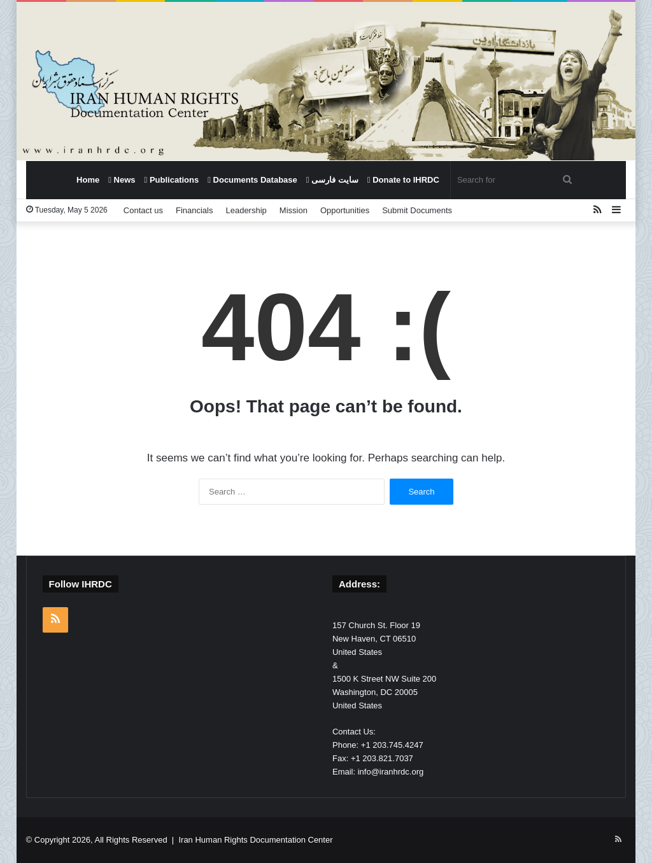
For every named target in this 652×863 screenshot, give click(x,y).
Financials (194, 210)
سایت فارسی (332, 180)
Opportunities (344, 210)
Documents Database (252, 180)
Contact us (143, 210)
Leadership (245, 210)
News (121, 180)
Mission (294, 210)
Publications (172, 180)
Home (87, 180)
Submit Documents (417, 210)
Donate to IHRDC (403, 180)
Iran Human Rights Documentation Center (255, 840)
